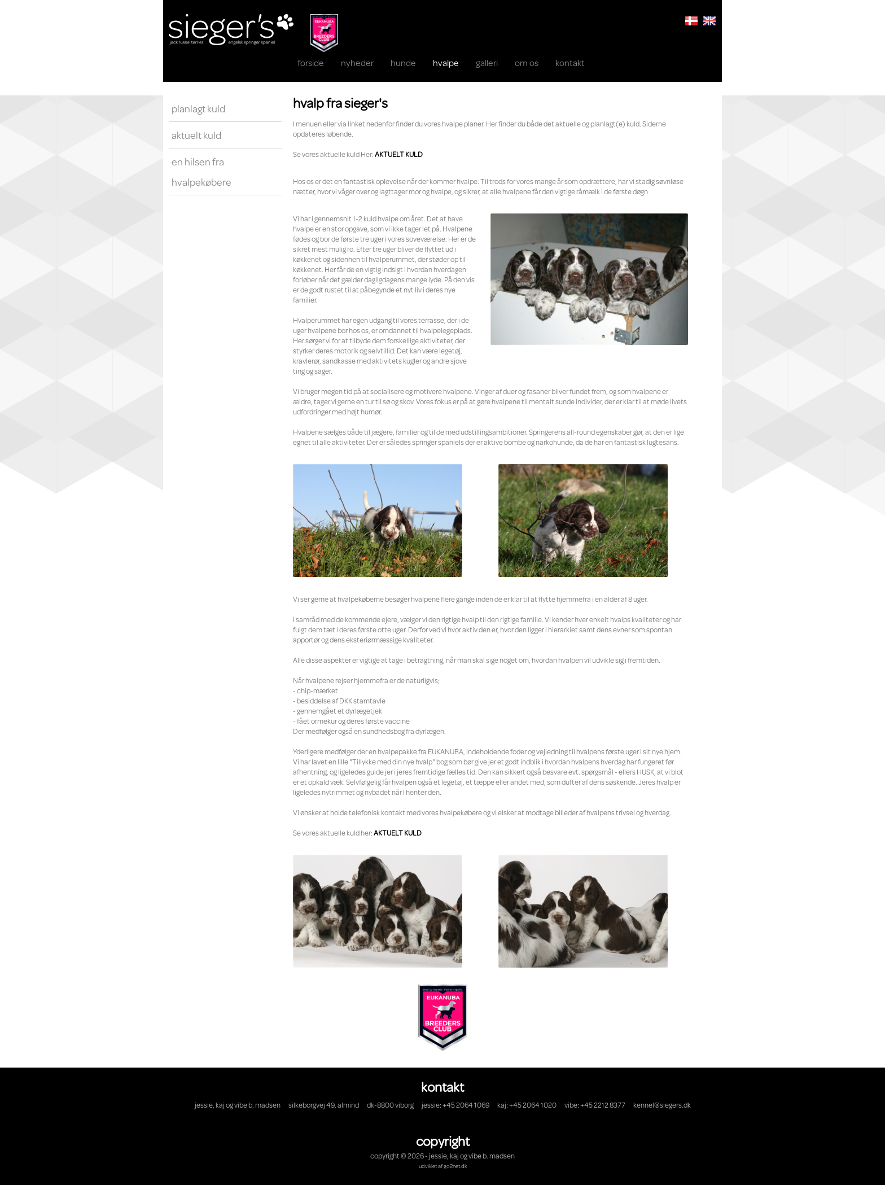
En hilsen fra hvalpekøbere (201, 171)
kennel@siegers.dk (662, 1105)
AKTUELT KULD (399, 154)
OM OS (526, 62)
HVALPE (446, 62)
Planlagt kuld (198, 108)
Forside (310, 62)
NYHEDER (357, 62)
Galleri (487, 62)
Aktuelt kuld (196, 135)
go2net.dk (455, 1166)
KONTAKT (570, 62)
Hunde (403, 62)
